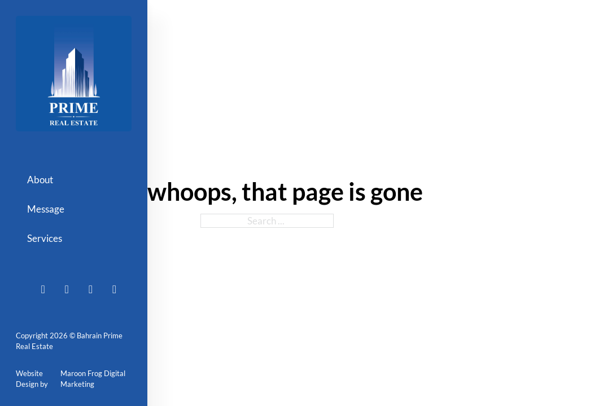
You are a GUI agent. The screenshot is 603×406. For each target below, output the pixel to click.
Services (44, 238)
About (40, 180)
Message (45, 209)
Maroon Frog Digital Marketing (92, 379)
